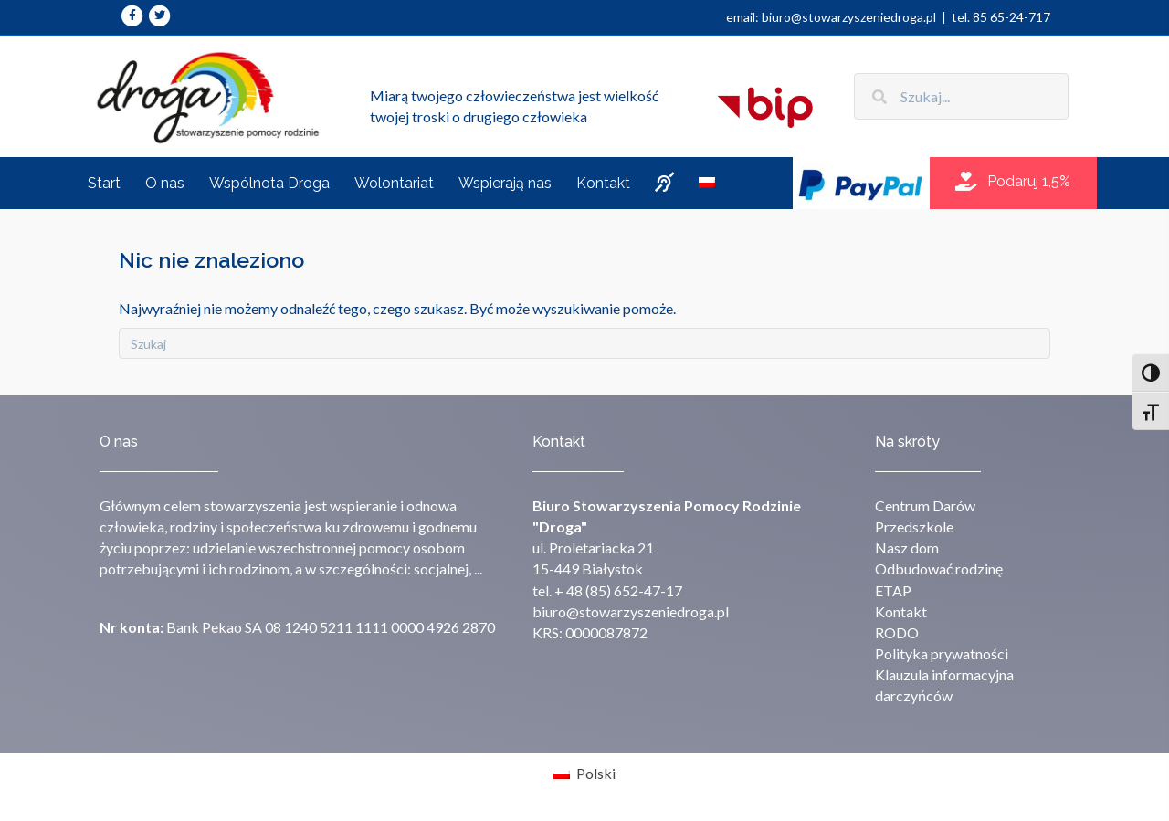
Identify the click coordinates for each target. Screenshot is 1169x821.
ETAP (893, 590)
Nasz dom (907, 547)
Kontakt (901, 611)
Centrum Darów (925, 505)
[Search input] (961, 96)
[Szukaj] (584, 343)
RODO (897, 632)
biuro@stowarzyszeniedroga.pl (630, 611)
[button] (1012, 182)
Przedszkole (914, 526)
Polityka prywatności (941, 653)
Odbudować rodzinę (939, 568)
